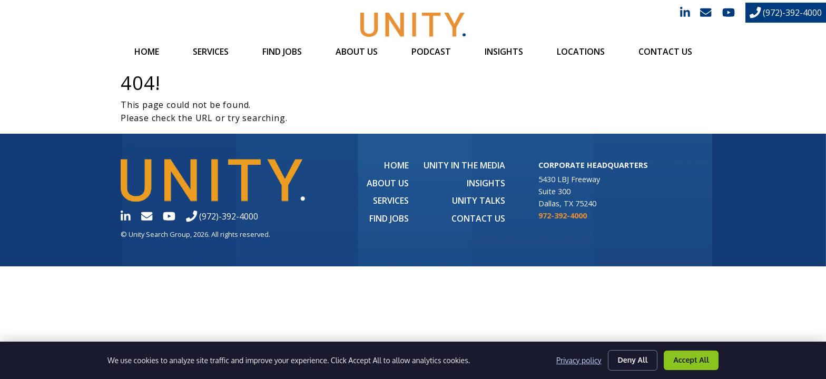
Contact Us (665, 51)
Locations (581, 51)
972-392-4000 (562, 216)
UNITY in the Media (464, 165)
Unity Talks (478, 200)
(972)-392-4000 (786, 12)
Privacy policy (578, 360)
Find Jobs (282, 51)
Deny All (633, 359)
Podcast (431, 51)
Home (146, 51)
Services (211, 51)
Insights (504, 51)
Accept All (691, 359)
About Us (357, 51)
